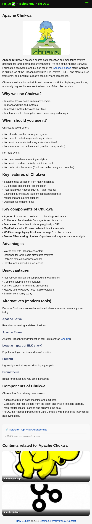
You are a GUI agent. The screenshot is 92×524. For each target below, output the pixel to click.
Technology (26, 3)
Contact (71, 521)
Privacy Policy (58, 521)
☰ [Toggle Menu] (87, 4)
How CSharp (23, 521)
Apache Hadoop (62, 68)
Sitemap (44, 521)
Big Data (43, 3)
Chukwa (65, 339)
